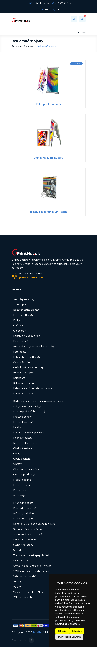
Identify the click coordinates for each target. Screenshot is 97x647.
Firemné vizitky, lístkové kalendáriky (34, 346)
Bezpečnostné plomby (26, 309)
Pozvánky (19, 495)
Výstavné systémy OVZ (48, 157)
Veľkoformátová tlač (24, 576)
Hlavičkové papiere (24, 372)
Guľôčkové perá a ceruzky (28, 367)
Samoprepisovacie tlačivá (27, 534)
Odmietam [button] (77, 631)
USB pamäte (20, 560)
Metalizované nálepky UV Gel (30, 432)
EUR (45, 9)
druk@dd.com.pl (39, 3)
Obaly (16, 453)
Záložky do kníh (22, 597)
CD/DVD (18, 325)
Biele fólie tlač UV (23, 315)
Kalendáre (19, 378)
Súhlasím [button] (62, 631)
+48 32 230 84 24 (62, 3)
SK (56, 9)
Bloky (16, 320)
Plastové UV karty (23, 485)
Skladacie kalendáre (25, 539)
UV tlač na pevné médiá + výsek (31, 571)
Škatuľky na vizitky (24, 299)
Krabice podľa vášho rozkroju (30, 411)
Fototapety (19, 351)
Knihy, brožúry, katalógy (27, 406)
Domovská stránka (22, 46)
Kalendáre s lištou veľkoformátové (33, 388)
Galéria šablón (21, 362)
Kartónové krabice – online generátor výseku (39, 401)
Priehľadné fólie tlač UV (26, 508)
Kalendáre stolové (23, 393)
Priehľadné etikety (23, 503)
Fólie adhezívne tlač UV (26, 357)
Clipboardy (19, 330)
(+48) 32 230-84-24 (31, 277)
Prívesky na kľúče (23, 513)
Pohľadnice (19, 490)
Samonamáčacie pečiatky (27, 529)
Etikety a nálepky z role (26, 336)
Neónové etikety (22, 437)
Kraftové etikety (22, 416)
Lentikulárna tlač (23, 422)
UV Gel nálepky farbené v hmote (32, 566)
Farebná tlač (20, 341)
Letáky (17, 427)
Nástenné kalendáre (25, 443)
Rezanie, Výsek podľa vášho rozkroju (34, 524)
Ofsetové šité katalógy (26, 469)
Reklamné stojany (23, 518)
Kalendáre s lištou (23, 383)
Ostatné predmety (24, 474)
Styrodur (18, 550)
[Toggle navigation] (84, 31)
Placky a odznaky (23, 479)
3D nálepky (20, 304)
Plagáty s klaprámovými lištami (48, 211)
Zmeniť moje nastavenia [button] (69, 637)
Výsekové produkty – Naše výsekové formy (37, 592)
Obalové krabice (22, 448)
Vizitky (17, 586)
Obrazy (17, 464)
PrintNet (37, 632)
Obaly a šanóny (22, 458)
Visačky (17, 581)
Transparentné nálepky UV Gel (31, 555)
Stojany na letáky (23, 544)
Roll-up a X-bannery (48, 104)
